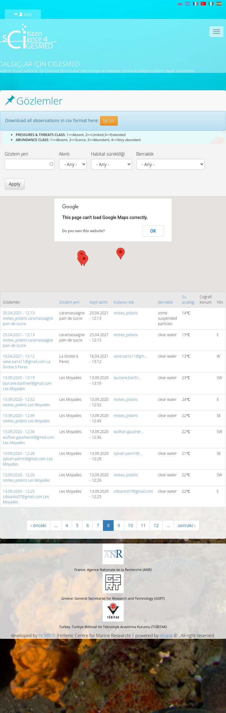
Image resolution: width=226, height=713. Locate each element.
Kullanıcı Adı (124, 302)
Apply (14, 184)
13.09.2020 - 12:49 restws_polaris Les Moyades (26, 418)
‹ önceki (38, 525)
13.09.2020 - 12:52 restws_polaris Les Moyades (26, 402)
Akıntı (64, 154)
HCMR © (46, 636)
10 (130, 525)
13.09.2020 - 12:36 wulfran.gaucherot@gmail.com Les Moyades (28, 437)
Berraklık (145, 154)
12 (156, 525)
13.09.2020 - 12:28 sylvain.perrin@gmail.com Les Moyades (28, 459)
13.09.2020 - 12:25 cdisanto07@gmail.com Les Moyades (26, 497)
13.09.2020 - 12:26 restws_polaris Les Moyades (26, 477)
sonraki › (186, 525)
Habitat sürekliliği (108, 154)
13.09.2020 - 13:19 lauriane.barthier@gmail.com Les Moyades (27, 383)
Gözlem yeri (16, 154)
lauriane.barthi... (127, 377)
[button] (84, 260)
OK (153, 231)
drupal (166, 636)
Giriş (23, 14)
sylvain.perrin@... (128, 453)
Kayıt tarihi (98, 302)
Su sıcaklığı (188, 299)
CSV (109, 120)
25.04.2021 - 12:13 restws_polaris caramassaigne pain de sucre (28, 318)
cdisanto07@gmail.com (133, 491)
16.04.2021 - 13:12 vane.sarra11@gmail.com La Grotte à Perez (26, 362)
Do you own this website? (83, 231)
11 (143, 525)
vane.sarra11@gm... (130, 356)
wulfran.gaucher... (129, 431)
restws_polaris (126, 313)
